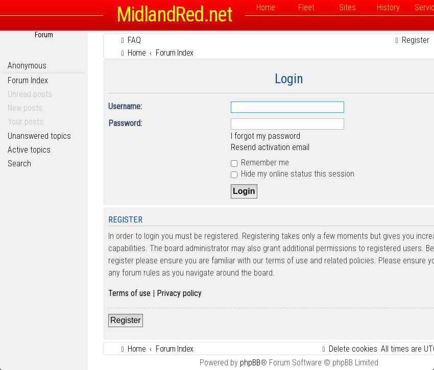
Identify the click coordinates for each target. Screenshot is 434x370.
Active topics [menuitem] (29, 150)
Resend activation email (270, 147)
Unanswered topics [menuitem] (39, 136)
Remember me (260, 162)
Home (265, 7)
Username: (125, 106)
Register (125, 320)
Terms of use (129, 293)
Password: (125, 123)
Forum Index (28, 80)
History (388, 7)
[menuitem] (129, 40)
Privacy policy (179, 293)
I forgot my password (265, 136)
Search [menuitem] (19, 163)
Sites (347, 7)
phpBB (250, 362)
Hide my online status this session (292, 174)
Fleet (306, 7)
